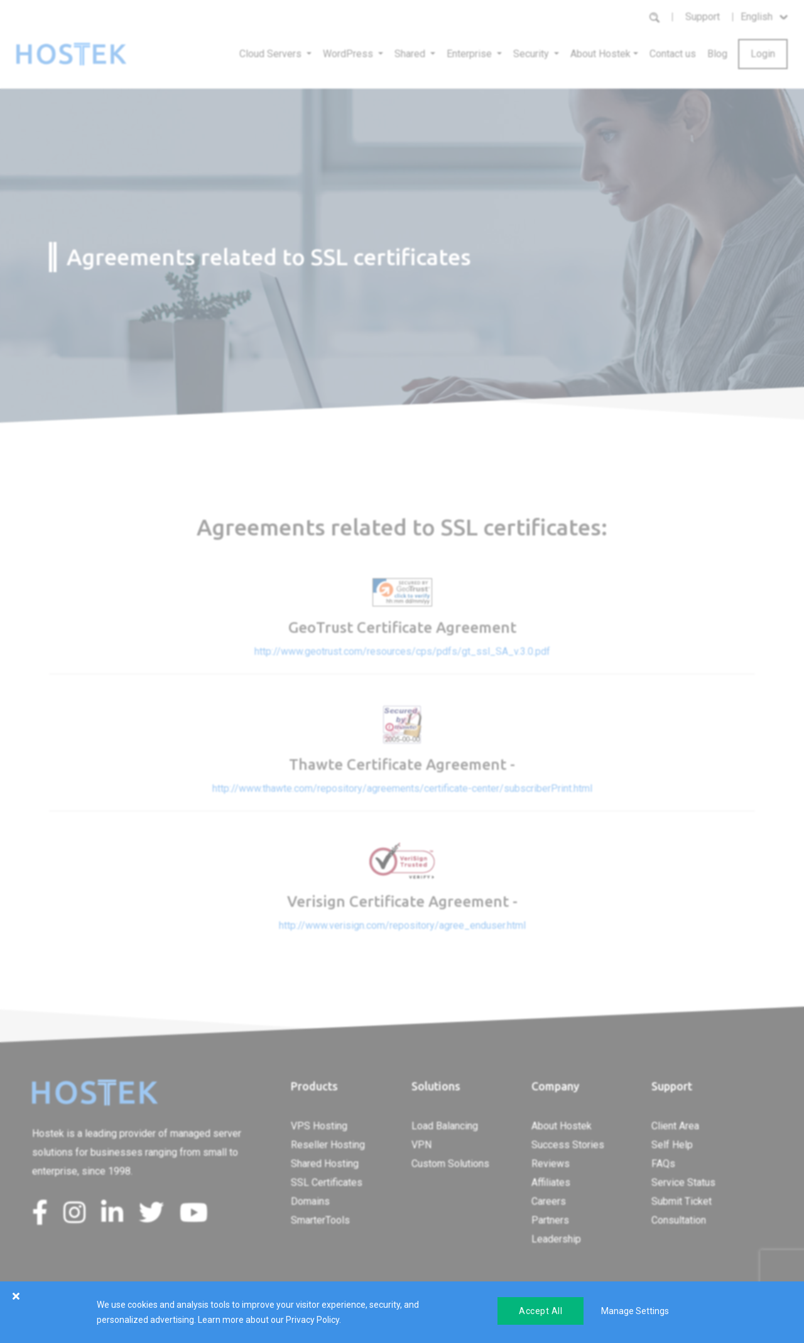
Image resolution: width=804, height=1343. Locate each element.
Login (763, 54)
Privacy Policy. (313, 1320)
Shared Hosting (325, 1164)
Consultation (678, 1220)
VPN (421, 1145)
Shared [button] (411, 54)
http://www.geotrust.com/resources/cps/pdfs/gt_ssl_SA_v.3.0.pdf (402, 651)
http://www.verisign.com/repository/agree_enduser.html (402, 925)
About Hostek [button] (600, 54)
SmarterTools (320, 1220)
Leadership (556, 1239)
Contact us (672, 54)
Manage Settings (635, 1311)
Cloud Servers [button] (271, 54)
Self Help (672, 1145)
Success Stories (567, 1145)
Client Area (675, 1126)
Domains (310, 1201)
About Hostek (561, 1126)
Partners (550, 1220)
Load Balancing (444, 1126)
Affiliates (550, 1182)
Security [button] (532, 54)
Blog (717, 54)
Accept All (540, 1311)
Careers (548, 1201)
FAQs (663, 1164)
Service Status (683, 1182)
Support (702, 17)
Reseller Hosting (328, 1145)
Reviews (550, 1164)
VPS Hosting (319, 1126)
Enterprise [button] (470, 54)
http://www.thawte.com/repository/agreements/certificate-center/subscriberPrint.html (402, 788)
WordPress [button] (349, 54)
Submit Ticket (681, 1201)
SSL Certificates (326, 1182)
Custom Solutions (450, 1164)
